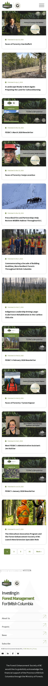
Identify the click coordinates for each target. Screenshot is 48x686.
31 (29, 551)
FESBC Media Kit (27, 649)
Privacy (35, 649)
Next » (38, 551)
